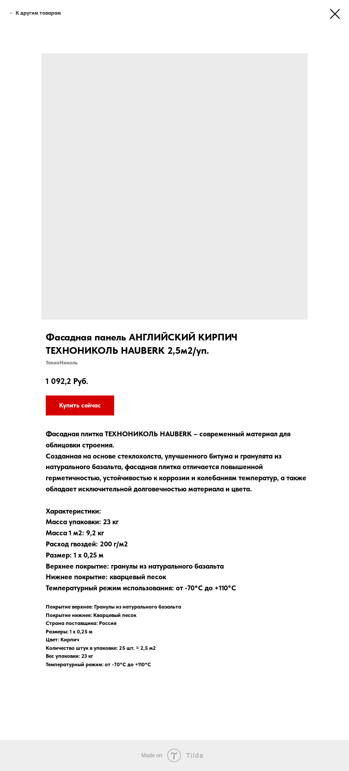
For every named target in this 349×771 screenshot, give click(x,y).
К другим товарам (38, 13)
